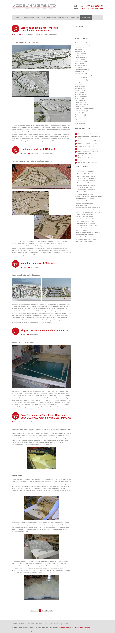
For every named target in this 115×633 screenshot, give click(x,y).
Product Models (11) (80, 102)
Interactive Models (63, 17)
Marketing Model (89, 221)
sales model (34, 267)
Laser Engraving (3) (80, 84)
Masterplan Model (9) (81, 94)
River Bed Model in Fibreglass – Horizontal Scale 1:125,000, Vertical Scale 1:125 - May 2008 (46, 416)
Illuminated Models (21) (81, 71)
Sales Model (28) (80, 113)
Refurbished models (81, 230)
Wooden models (87, 241)
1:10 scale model (89, 171)
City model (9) (79, 49)
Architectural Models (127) (82, 45)
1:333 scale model (80, 185)
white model (78, 241)
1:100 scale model (80, 174)
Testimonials (30, 623)
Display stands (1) (80, 55)
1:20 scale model (80, 180)
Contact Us (39, 623)
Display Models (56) (80, 53)
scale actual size (89, 234)
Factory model (90, 201)
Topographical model (81, 239)
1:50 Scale (78, 187)
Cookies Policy (58, 623)
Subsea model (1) (80, 117)
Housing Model (96, 207)
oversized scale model (81, 225)
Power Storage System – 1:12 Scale (87, 162)
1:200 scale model (91, 180)
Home (17, 17)
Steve (16, 34)
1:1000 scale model (91, 174)
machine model (79, 221)
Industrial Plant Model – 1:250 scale (87, 143)
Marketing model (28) (81, 92)
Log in (76, 33)
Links (50, 623)
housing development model (83, 207)
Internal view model (91, 214)
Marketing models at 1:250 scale (38, 263)
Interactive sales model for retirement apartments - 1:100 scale (88, 152)
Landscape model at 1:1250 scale (38, 149)
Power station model (81, 228)
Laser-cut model (79, 219)
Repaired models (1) (80, 106)
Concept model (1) (80, 51)
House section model (81, 205)
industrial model (79, 212)
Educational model (80, 198)
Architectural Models (29, 17)
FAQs (45, 623)
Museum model (90, 223)
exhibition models (80, 201)
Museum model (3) (80, 98)
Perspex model (93, 225)
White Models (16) (80, 123)
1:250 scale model (91, 183)
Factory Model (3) (80, 63)
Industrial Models (51, 17)
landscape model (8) (80, 82)
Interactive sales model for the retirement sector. (89, 137)
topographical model (51, 34)
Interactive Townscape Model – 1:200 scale (89, 134)
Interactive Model (80, 214)
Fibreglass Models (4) (81, 65)
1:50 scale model (87, 187)
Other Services (75, 17)
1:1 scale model (79, 171)
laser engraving (90, 216)
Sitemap (66, 623)
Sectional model (79, 237)
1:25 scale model (80, 183)
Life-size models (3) (80, 88)
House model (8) (79, 47)
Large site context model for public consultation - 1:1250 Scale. (39, 29)
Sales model (97, 232)
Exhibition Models (40, 17)
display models (34, 334)
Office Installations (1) (81, 100)
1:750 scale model (80, 192)
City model (90, 194)
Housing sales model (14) (82, 69)
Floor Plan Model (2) (80, 67)
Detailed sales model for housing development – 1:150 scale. (86, 156)
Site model (88, 237)
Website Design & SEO (87, 631)
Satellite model (79, 234)
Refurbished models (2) (81, 104)
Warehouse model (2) (81, 121)
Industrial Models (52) (81, 73)
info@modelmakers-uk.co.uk (91, 8)
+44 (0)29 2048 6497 (95, 6)
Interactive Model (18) (81, 78)
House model (89, 203)
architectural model (91, 192)
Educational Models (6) (81, 57)
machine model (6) (80, 90)
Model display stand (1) (81, 96)
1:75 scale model (91, 189)
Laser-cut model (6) (80, 86)
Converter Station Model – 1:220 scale (88, 149)
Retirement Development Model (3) (84, 108)
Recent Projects (86, 17)
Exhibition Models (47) (81, 59)
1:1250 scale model (91, 176)
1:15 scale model (80, 178)
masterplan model (80, 223)
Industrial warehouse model (92, 212)
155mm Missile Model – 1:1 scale (87, 146)
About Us (14, 623)
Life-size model (89, 219)
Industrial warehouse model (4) (83, 76)
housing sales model (81, 210)
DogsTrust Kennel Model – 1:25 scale (88, 160)
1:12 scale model (80, 176)
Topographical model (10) (82, 119)
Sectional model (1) (80, 115)
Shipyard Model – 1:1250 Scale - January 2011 (45, 330)
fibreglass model (80, 203)
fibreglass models (36, 422)
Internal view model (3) (81, 80)
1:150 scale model (91, 178)
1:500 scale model (80, 189)
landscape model (39, 34)
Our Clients (22, 623)
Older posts (48, 610)
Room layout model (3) (81, 110)
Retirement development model (84, 232)
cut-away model (79, 196)
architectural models (27, 34)
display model (89, 196)
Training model (92, 239)
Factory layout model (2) (82, 61)
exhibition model (90, 198)
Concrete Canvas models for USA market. (89, 141)
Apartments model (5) (81, 43)
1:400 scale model (91, 185)
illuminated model (92, 210)
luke (24, 334)
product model (91, 228)
